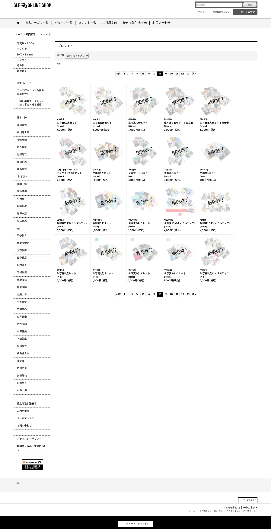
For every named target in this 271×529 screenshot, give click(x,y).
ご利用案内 (23, 411)
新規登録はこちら (221, 12)
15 (143, 74)
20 (171, 74)
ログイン (202, 12)
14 (137, 74)
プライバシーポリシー (29, 439)
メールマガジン (25, 418)
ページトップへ (249, 500)
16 (149, 74)
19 (165, 74)
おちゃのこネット (247, 508)
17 (154, 74)
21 (177, 74)
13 (132, 74)
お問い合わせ (24, 426)
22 (182, 74)
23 (188, 74)
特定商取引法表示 (27, 404)
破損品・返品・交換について (31, 448)
